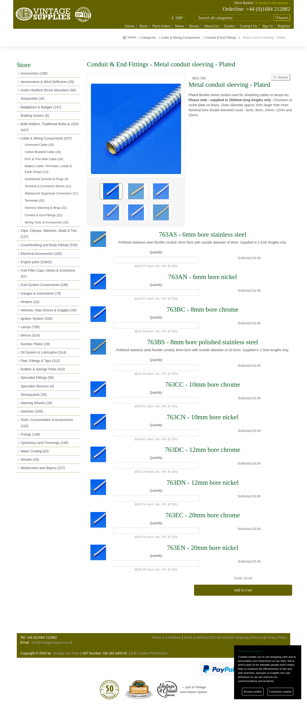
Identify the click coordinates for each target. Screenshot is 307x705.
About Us (211, 26)
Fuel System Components (44, 285)
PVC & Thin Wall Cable (44, 159)
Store (143, 26)
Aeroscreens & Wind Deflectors (47, 82)
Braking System (35, 115)
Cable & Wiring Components (46, 138)
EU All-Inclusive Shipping (229, 637)
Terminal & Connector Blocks (48, 186)
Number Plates (35, 344)
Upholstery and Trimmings (44, 443)
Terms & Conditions (166, 637)
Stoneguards (34, 394)
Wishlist (280, 77)
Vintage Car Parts (66, 653)
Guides (229, 26)
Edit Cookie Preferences (149, 653)
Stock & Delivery (196, 637)
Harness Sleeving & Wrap (46, 208)
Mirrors (30, 335)
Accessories (34, 73)
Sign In (267, 26)
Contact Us (248, 26)
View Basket (244, 2)
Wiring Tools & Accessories (47, 222)
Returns (257, 637)
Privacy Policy (276, 637)
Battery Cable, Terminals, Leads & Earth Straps (48, 168)
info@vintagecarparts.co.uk (52, 642)
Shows (194, 26)
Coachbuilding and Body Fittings (49, 245)
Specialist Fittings (37, 377)
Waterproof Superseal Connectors (51, 193)
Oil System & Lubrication (43, 352)
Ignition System (36, 318)
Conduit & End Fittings (43, 215)
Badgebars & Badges (41, 107)
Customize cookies (280, 691)
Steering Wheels (36, 403)
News (179, 26)
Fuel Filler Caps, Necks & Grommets (48, 273)
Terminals (34, 200)
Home (129, 26)
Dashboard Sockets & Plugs (46, 179)
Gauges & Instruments (41, 293)
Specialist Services (37, 386)
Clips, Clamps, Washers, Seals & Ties (49, 234)
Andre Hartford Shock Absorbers (48, 90)
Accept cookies (253, 691)
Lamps (30, 327)
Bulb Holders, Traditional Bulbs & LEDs (50, 127)
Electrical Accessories (41, 254)
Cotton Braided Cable (43, 152)
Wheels (30, 459)
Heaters (30, 302)
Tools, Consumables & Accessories (47, 423)
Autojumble (32, 98)
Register (284, 26)
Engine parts (36, 262)
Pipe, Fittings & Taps (40, 361)
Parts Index (161, 26)
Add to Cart (243, 590)
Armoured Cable (39, 144)
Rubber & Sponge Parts (43, 369)
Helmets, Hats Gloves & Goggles (49, 310)
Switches (32, 411)
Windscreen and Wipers (43, 468)
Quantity (156, 252)
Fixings (30, 434)
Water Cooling (35, 451)
